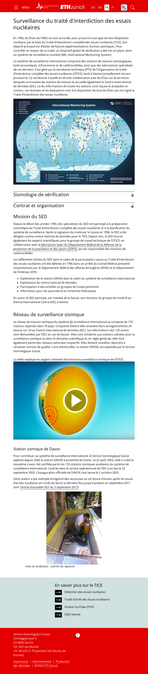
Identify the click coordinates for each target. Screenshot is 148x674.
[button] (21, 7)
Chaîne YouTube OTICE (79, 607)
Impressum (20, 661)
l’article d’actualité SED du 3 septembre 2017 (49, 487)
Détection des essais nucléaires (85, 592)
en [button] (100, 7)
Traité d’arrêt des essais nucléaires (87, 599)
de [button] (93, 7)
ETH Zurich (51, 666)
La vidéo (18, 359)
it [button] (113, 7)
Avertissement (42, 661)
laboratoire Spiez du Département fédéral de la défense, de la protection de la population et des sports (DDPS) (67, 247)
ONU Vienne (72, 614)
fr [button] (106, 7)
